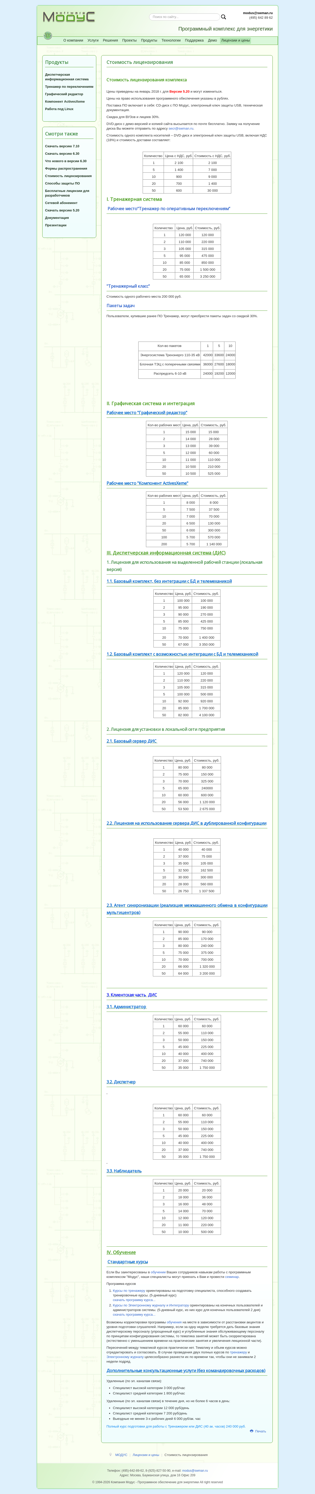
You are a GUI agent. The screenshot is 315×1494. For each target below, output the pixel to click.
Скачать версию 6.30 (62, 154)
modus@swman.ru (258, 13)
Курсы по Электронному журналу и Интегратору (151, 1305)
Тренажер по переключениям (69, 87)
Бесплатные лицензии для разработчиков (67, 193)
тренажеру (238, 1352)
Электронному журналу (125, 1357)
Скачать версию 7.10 (62, 146)
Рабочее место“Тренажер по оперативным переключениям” (169, 208)
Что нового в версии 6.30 (66, 161)
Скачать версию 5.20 (62, 210)
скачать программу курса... (134, 1300)
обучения (174, 1322)
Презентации (55, 225)
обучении (158, 1272)
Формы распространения (66, 168)
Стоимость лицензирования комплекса (147, 80)
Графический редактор (64, 94)
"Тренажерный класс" (128, 286)
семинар (232, 1277)
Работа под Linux (59, 109)
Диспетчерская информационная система (67, 77)
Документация (57, 218)
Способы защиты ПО (62, 183)
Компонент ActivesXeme (65, 101)
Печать (258, 1431)
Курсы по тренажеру (129, 1291)
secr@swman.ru (181, 128)
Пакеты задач (120, 305)
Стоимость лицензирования (68, 176)
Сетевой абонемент (61, 203)
